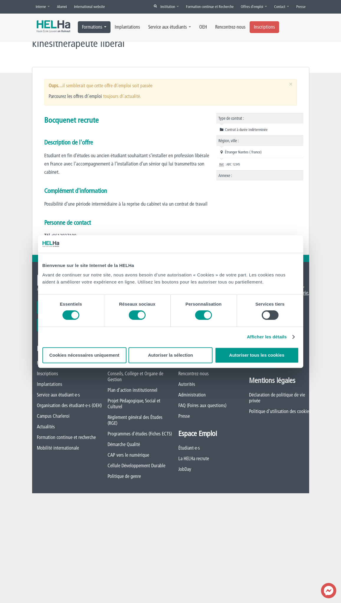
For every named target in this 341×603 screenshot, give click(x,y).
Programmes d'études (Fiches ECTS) (140, 434)
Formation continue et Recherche (210, 6)
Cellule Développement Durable (136, 465)
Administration (192, 395)
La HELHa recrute (193, 458)
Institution (169, 6)
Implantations (127, 27)
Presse (301, 6)
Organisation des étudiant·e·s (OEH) (69, 405)
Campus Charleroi (53, 416)
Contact (281, 6)
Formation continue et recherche (66, 437)
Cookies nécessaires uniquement (84, 355)
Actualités (46, 427)
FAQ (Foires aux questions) (202, 405)
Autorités (186, 384)
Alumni (62, 6)
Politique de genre (124, 476)
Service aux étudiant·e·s (58, 395)
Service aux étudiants (169, 27)
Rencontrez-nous (230, 27)
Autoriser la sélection (170, 355)
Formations (94, 27)
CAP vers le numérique (128, 455)
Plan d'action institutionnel (132, 390)
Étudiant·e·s (189, 448)
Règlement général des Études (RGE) (135, 420)
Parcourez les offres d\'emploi (75, 96)
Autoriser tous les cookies (256, 355)
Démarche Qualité (124, 444)
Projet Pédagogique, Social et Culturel (134, 403)
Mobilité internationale (58, 448)
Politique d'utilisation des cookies (280, 411)
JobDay (184, 469)
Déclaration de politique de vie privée (277, 398)
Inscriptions (264, 27)
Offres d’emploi (254, 6)
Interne (43, 6)
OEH (203, 27)
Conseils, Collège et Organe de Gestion (135, 376)
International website (89, 6)
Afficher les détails (267, 336)
